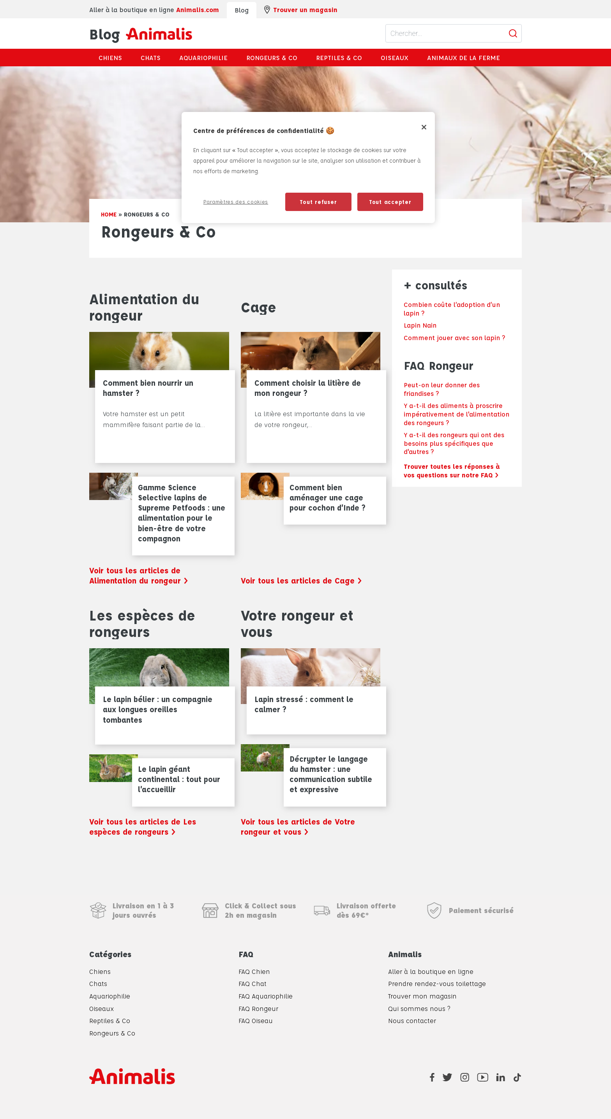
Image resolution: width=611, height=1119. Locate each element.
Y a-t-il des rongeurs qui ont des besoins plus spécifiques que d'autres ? (454, 443)
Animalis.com (197, 9)
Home (109, 214)
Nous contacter (412, 1020)
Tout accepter (390, 201)
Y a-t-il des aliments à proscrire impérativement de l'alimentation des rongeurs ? (456, 413)
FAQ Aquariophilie (265, 996)
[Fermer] (424, 127)
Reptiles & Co (339, 57)
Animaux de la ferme (463, 57)
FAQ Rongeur (258, 1008)
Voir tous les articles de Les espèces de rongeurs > (142, 826)
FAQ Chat (252, 983)
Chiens (110, 57)
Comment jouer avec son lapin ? (454, 337)
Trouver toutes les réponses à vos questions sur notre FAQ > (452, 470)
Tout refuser (318, 201)
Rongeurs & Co (271, 57)
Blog (140, 33)
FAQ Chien (254, 971)
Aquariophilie (203, 57)
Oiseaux (394, 57)
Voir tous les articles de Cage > (301, 580)
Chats (151, 57)
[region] (308, 167)
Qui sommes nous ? (419, 1008)
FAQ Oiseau (255, 1020)
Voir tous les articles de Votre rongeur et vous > (298, 826)
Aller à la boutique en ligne (430, 971)
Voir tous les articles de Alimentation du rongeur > (138, 575)
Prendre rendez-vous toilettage (437, 983)
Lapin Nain (420, 325)
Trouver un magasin (300, 9)
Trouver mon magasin (422, 996)
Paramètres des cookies (235, 201)
